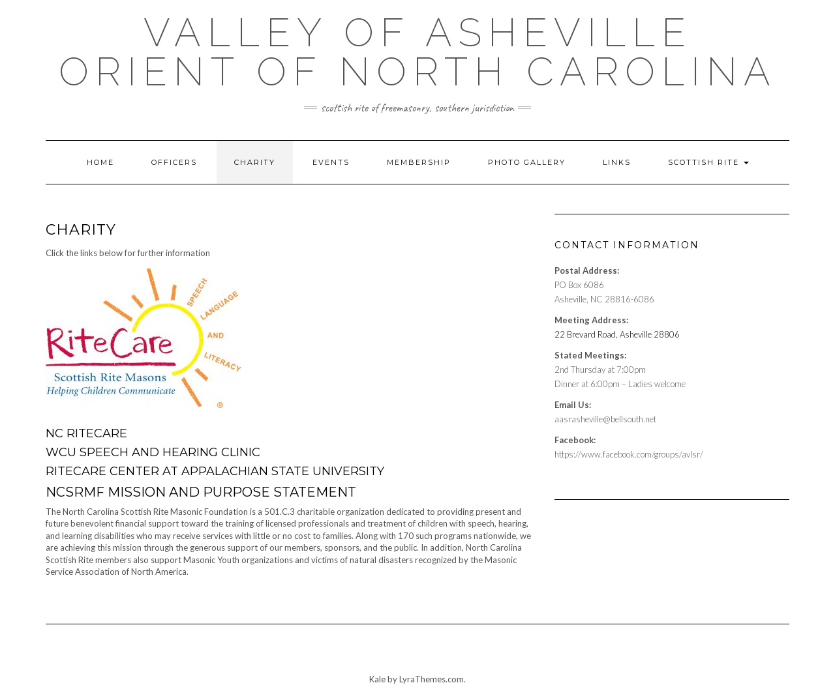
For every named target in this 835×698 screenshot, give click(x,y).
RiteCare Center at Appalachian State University (215, 471)
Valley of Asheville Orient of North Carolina (418, 52)
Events (331, 162)
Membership (419, 162)
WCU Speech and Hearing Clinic (153, 452)
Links (617, 162)
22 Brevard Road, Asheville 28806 (617, 334)
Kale (377, 679)
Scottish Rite (708, 162)
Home (100, 162)
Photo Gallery (527, 162)
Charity (254, 162)
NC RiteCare (86, 433)
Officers (174, 162)
